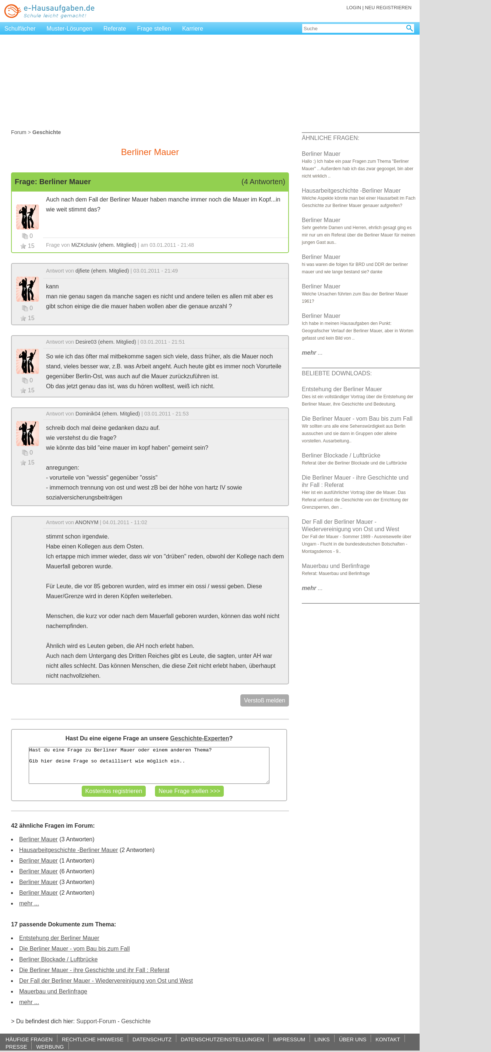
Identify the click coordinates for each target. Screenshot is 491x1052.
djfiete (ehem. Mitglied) (102, 271)
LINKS (322, 1039)
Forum (19, 132)
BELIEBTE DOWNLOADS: (337, 373)
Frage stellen (154, 28)
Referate (114, 28)
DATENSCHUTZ (152, 1039)
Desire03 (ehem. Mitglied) (105, 342)
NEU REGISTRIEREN (388, 7)
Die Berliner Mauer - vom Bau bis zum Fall (74, 949)
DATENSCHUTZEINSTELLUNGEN (222, 1039)
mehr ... (29, 903)
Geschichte (136, 1021)
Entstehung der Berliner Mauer (59, 938)
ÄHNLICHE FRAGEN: (330, 138)
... (312, 353)
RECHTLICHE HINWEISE (92, 1039)
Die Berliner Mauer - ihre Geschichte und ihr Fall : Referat (94, 970)
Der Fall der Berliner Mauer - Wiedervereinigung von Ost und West (106, 981)
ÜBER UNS (352, 1039)
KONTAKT (387, 1039)
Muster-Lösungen (70, 28)
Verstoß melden (264, 700)
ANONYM (86, 522)
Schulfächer (20, 28)
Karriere (192, 28)
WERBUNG (50, 1046)
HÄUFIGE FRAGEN (29, 1039)
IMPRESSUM (289, 1039)
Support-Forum (96, 1021)
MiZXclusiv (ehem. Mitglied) (104, 245)
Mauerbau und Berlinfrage (53, 991)
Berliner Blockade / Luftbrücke (58, 959)
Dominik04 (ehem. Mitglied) (107, 414)
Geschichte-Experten (199, 738)
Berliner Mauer (38, 839)
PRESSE (16, 1046)
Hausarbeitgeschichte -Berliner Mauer (68, 850)
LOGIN (353, 7)
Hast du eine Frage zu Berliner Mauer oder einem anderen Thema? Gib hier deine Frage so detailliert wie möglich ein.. (149, 765)
